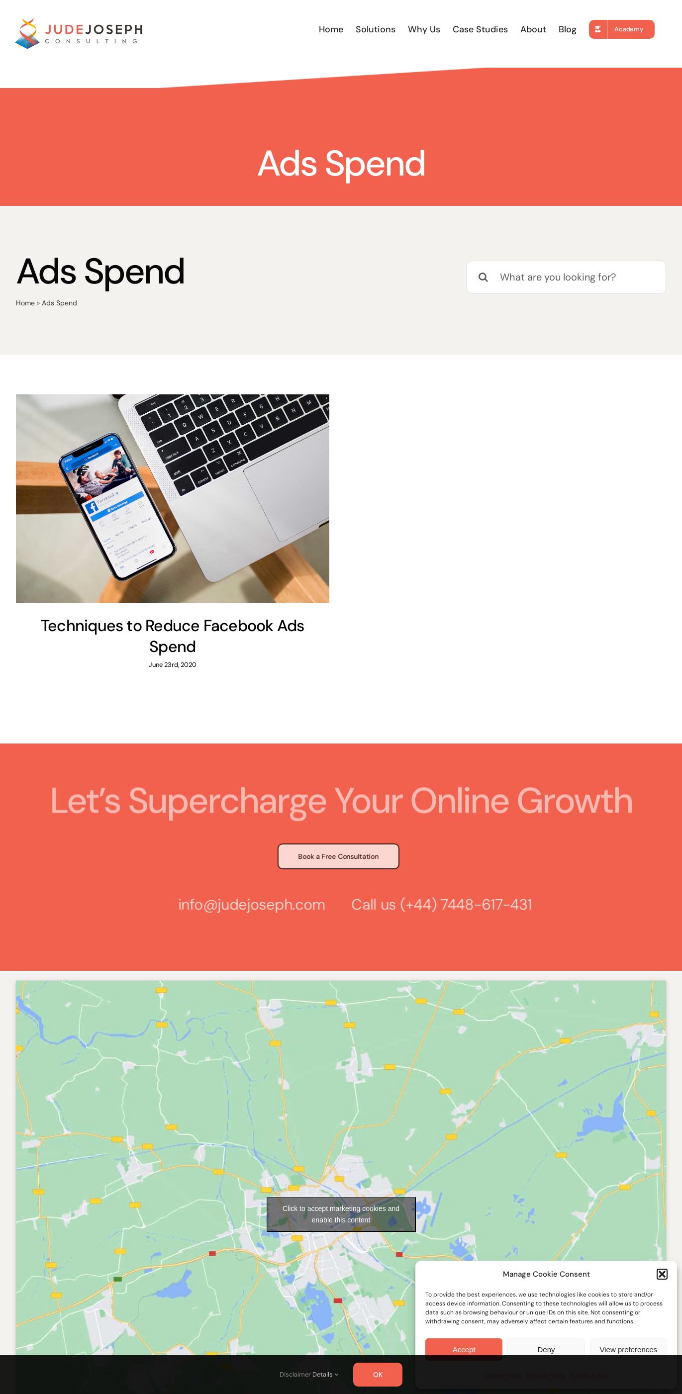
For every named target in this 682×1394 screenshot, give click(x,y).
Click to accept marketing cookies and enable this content (341, 1190)
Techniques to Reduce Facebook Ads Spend (172, 636)
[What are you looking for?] (566, 277)
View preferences (629, 1349)
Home (25, 302)
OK (378, 1374)
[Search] (483, 277)
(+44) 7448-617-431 (462, 880)
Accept (464, 1349)
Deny (546, 1349)
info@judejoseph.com (247, 880)
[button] (662, 1274)
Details (325, 1374)
